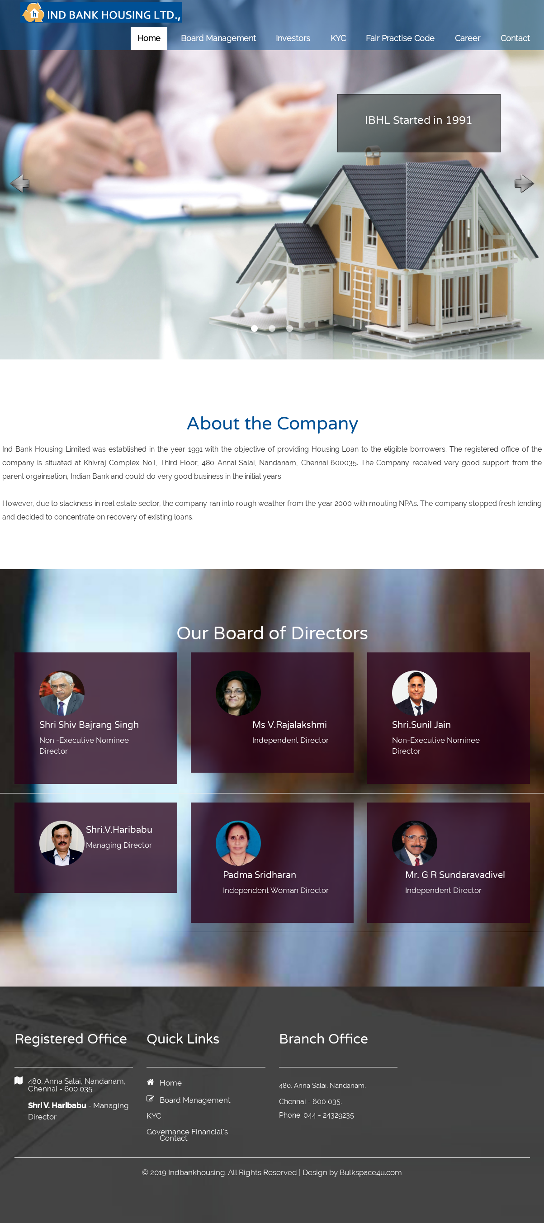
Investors (293, 38)
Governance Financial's (187, 1131)
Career (467, 38)
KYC (338, 38)
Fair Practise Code (400, 38)
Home (149, 38)
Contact (515, 38)
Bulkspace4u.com (371, 1172)
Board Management (218, 38)
